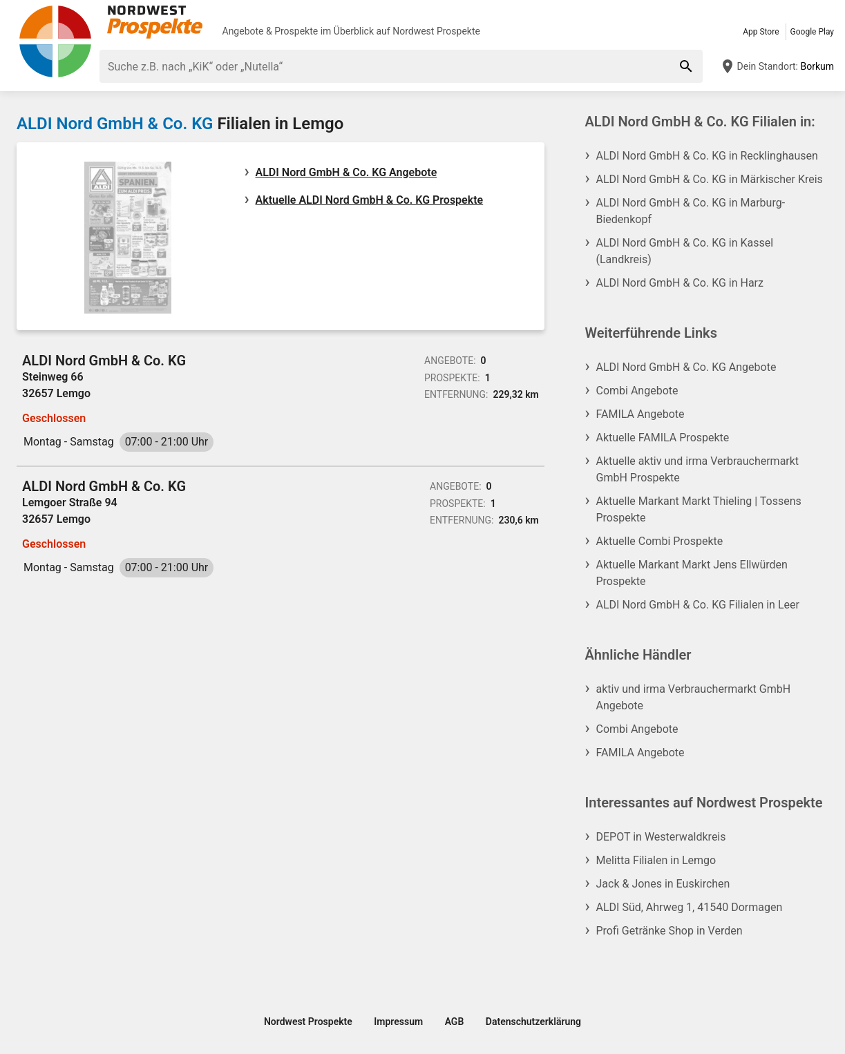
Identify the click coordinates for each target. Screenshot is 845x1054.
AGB (454, 1021)
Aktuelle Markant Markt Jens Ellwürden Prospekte (692, 573)
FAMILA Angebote (640, 414)
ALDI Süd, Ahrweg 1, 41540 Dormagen (689, 907)
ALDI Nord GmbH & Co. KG (115, 123)
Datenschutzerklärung (533, 1021)
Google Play (812, 32)
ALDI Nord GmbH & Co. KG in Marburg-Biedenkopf (691, 211)
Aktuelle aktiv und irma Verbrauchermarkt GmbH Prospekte (697, 469)
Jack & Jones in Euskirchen (663, 883)
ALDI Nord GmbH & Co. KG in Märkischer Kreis (709, 179)
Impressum (398, 1021)
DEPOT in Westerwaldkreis (661, 836)
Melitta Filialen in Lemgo (656, 860)
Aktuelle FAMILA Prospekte (663, 437)
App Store (761, 32)
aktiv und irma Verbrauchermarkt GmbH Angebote (693, 697)
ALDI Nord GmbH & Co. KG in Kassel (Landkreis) (685, 251)
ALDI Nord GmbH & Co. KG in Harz (679, 282)
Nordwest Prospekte (436, 31)
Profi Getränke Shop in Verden (669, 930)
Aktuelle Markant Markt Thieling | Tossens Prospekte (698, 509)
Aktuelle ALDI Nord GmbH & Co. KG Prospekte (370, 200)
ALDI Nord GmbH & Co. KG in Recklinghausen (707, 155)
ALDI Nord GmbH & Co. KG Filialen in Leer (697, 604)
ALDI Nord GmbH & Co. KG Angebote (346, 172)
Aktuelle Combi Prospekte (659, 541)
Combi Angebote (637, 390)
